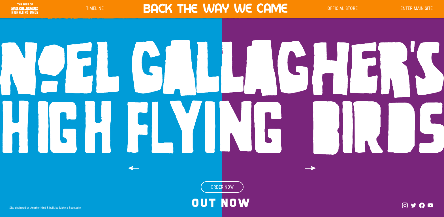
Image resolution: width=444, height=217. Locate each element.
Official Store (342, 8)
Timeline (95, 8)
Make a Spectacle (70, 207)
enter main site (416, 8)
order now (222, 187)
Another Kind (38, 207)
